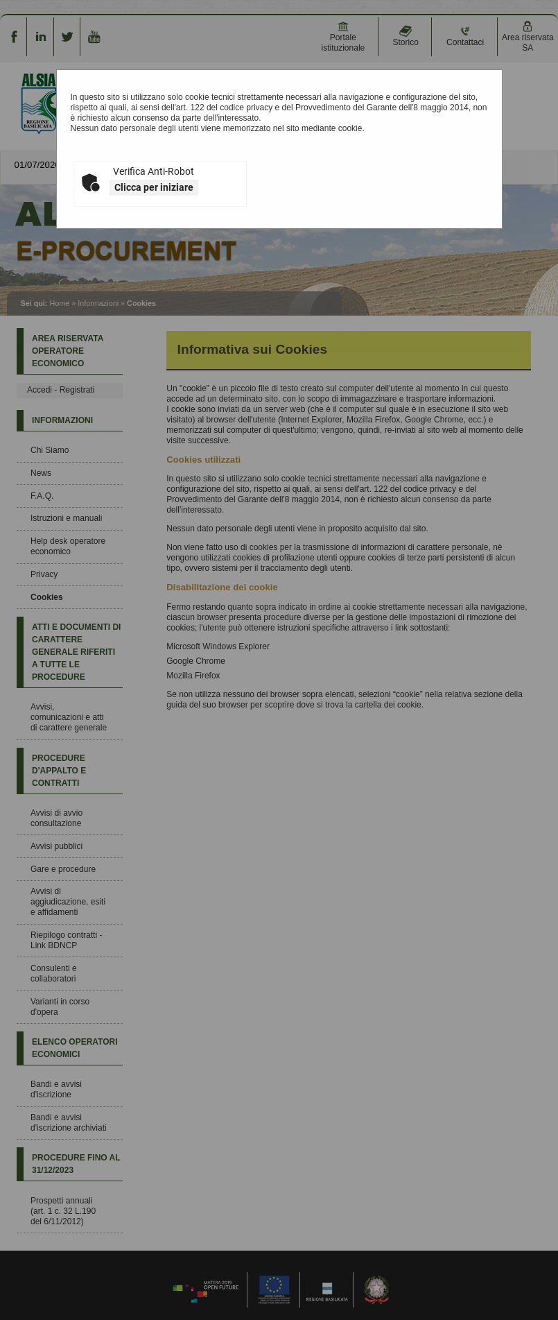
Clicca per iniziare (153, 187)
